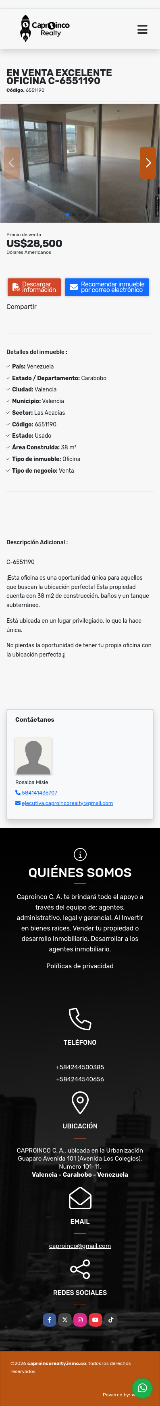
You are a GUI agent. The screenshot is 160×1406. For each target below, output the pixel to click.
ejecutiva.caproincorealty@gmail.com (67, 803)
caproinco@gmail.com (80, 1246)
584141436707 (39, 793)
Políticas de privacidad (80, 966)
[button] (67, 214)
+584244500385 (80, 1067)
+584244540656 (80, 1079)
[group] (80, 163)
